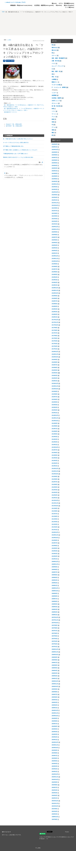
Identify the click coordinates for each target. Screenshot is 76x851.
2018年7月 (54, 301)
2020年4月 (54, 245)
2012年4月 (54, 489)
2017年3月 (54, 343)
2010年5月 (54, 548)
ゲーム (53, 127)
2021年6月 (54, 213)
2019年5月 (54, 274)
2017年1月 (54, 349)
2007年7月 (54, 630)
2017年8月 (54, 330)
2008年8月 (54, 596)
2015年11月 (55, 386)
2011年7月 (54, 513)
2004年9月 (54, 718)
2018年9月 (54, 295)
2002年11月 (55, 776)
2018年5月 (54, 306)
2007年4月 (54, 638)
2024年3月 (54, 181)
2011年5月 (54, 519)
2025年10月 (55, 149)
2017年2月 (54, 346)
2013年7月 (54, 450)
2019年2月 (54, 282)
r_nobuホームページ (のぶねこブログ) (15, 2)
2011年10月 (55, 505)
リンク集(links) (69, 7)
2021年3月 (54, 218)
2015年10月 (55, 388)
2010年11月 (55, 535)
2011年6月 (54, 516)
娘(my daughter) (69, 5)
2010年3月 (54, 553)
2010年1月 (54, 559)
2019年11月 (55, 258)
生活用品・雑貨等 (56, 98)
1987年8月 (54, 819)
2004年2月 (54, 737)
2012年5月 (54, 487)
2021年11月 (55, 202)
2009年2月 (54, 582)
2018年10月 (55, 293)
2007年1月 (54, 646)
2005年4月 (54, 699)
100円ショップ (56, 100)
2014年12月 (55, 415)
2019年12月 (55, 255)
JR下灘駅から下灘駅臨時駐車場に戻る (13, 146)
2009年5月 (54, 577)
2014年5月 (54, 434)
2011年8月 (54, 511)
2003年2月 (54, 768)
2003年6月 (54, 758)
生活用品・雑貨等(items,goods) (44, 5)
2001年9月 (54, 808)
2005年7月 (54, 694)
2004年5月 (54, 729)
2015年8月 (54, 394)
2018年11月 (55, 290)
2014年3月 (54, 439)
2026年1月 (54, 147)
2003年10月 (55, 747)
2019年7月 (54, 269)
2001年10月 (55, 806)
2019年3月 (54, 279)
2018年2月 (54, 314)
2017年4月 (54, 341)
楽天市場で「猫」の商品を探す (14, 126)
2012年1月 (54, 497)
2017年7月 (54, 333)
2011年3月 (54, 524)
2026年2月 (54, 144)
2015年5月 (54, 402)
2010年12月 (55, 532)
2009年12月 (55, 561)
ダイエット (55, 103)
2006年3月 (54, 673)
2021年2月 (54, 221)
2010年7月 (54, 543)
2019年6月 (54, 271)
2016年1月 (54, 380)
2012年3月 (54, 492)
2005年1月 (54, 707)
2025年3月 (54, 168)
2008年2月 (54, 612)
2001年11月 (55, 803)
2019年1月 (54, 285)
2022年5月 (54, 194)
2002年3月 (54, 792)
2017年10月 (55, 325)
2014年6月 (54, 431)
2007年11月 (55, 620)
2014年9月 (54, 423)
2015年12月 (55, 383)
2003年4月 (54, 763)
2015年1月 (54, 412)
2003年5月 (54, 761)
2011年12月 (55, 500)
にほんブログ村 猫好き (45, 837)
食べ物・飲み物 (10, 60)
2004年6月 (54, 726)
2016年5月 (54, 370)
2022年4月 (54, 197)
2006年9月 (54, 657)
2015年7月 (54, 396)
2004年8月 (54, 721)
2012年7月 (54, 481)
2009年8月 (54, 569)
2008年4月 (54, 606)
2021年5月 (54, 216)
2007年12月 (55, 617)
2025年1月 (54, 170)
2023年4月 (54, 186)
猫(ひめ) (54, 50)
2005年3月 (54, 702)
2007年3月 (54, 641)
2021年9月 (54, 208)
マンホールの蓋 (56, 84)
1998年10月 (55, 816)
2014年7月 (54, 428)
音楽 (53, 122)
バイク (53, 63)
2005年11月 (55, 683)
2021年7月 (54, 210)
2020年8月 (54, 234)
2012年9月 (54, 476)
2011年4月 (54, 521)
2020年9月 (54, 232)
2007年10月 (55, 622)
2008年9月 (54, 593)
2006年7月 (54, 662)
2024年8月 (54, 176)
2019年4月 (54, 277)
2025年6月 (54, 160)
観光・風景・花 (56, 71)
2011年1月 (54, 529)
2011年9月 (54, 508)
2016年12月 (55, 351)
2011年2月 (54, 527)
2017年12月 (55, 319)
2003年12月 (55, 742)
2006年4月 (54, 670)
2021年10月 (55, 205)
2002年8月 (54, 784)
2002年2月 (54, 795)
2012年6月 (54, 484)
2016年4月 (54, 372)
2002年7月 (54, 787)
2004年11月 (55, 713)
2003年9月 (54, 750)
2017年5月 (54, 338)
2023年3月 (54, 189)
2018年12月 (55, 287)
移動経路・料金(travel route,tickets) (21, 5)
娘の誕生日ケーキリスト (10, 112)
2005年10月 (55, 686)
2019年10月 (55, 261)
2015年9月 (54, 391)
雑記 (53, 132)
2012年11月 (55, 471)
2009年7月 (54, 572)
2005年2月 (54, 705)
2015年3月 (54, 407)
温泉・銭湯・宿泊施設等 (58, 58)
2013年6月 (54, 452)
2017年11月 (55, 322)
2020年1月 (54, 253)
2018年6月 (54, 303)
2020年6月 (54, 240)
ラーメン (54, 114)
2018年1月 (54, 317)
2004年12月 (55, 710)
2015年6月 (54, 399)
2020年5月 (54, 242)
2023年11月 (55, 184)
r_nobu (9, 39)
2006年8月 (54, 660)
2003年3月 (54, 766)
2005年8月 (54, 691)
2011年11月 (55, 503)
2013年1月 (54, 465)
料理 (53, 108)
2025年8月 (54, 154)
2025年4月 (54, 165)
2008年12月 (55, 588)
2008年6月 (54, 601)
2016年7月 (54, 364)
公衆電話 (54, 79)
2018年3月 (54, 311)
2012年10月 (55, 473)
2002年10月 (55, 779)
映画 (53, 119)
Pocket (67, 831)
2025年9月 (54, 152)
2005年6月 (54, 697)
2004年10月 (55, 715)
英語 (53, 130)
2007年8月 (54, 628)
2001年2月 (54, 811)
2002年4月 (54, 790)
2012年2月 (54, 495)
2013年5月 (54, 455)
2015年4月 (54, 404)
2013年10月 (55, 447)
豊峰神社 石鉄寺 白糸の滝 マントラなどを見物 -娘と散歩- (18, 157)
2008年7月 (54, 598)
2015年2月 (54, 410)
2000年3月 (54, 814)
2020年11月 (55, 229)
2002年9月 (54, 782)
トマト (53, 111)
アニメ (53, 116)
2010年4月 (54, 551)
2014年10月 (55, 420)
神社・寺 (54, 76)
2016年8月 (54, 362)
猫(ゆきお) (54, 47)
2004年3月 (54, 734)
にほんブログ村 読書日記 (59, 837)
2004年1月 (54, 739)
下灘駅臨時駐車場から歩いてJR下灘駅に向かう (15, 153)
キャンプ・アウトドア (57, 66)
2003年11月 (55, 745)
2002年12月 (55, 774)
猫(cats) (54, 3)
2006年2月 (54, 675)
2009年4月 (54, 580)
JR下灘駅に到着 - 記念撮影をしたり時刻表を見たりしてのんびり (20, 150)
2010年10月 (55, 537)
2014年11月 (55, 418)
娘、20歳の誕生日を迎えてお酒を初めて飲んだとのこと (18, 138)
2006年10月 (55, 654)
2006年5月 (54, 667)
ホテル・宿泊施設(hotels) (66, 3)
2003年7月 (54, 755)
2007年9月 (54, 625)
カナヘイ (54, 55)
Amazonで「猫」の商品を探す (14, 124)
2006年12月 (55, 649)
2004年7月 (54, 723)
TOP (3, 11)
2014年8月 (54, 426)
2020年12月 (55, 226)
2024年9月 (54, 173)
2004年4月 (54, 731)
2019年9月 (54, 263)
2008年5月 (54, 604)
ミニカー (54, 92)
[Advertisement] (38, 25)
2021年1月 (54, 224)
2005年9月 (54, 689)
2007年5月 (54, 636)
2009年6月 (54, 574)
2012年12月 (55, 468)
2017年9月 (54, 327)
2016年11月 (55, 354)
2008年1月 (54, 614)
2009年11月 (55, 564)
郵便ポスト (55, 82)
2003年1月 (54, 771)
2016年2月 (54, 378)
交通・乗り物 (55, 60)
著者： (5, 39)
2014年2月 (54, 442)
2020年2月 (54, 250)
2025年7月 (54, 157)
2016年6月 (54, 367)
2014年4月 (54, 436)
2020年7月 (54, 237)
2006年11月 (55, 652)
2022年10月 (55, 192)
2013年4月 (54, 458)
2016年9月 (54, 359)
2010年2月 (54, 556)
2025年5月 (54, 162)
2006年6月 (54, 665)
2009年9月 (54, 566)
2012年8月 (54, 479)
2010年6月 (54, 545)
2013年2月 (54, 463)
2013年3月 (54, 460)
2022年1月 (54, 200)
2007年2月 (54, 644)
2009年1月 (54, 585)
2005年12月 (55, 681)
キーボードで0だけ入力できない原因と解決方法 (16, 142)
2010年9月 (54, 540)
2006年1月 (54, 678)
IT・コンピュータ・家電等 (59, 87)
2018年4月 (54, 309)
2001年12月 (55, 800)
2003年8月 (54, 753)
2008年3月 (54, 609)
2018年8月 (54, 298)
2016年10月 (55, 356)
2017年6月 (54, 335)
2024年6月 (54, 178)
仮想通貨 (54, 95)
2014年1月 (54, 444)
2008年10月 (55, 590)
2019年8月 (54, 266)
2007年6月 (54, 633)
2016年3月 (54, 375)
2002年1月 (54, 798)
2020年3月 (54, 248)
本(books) (59, 5)
